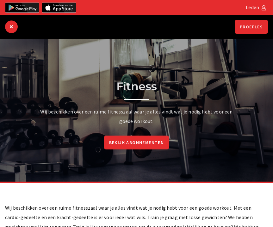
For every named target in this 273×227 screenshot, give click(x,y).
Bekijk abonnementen (136, 142)
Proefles (251, 27)
